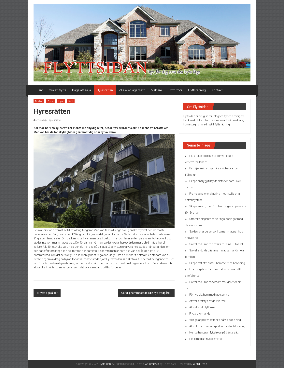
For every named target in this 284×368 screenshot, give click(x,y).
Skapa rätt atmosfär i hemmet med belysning (217, 263)
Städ (70, 101)
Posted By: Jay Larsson (48, 120)
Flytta (50, 101)
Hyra (60, 101)
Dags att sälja (81, 90)
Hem (39, 90)
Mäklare (156, 90)
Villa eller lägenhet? (132, 90)
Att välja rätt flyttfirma (202, 307)
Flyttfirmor (175, 90)
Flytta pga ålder (48, 292)
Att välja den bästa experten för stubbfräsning (217, 326)
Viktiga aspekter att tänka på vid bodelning (215, 319)
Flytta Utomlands (199, 313)
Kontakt (217, 90)
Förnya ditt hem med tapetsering (209, 294)
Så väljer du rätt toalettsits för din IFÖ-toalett (216, 244)
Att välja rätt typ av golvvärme (207, 301)
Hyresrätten (105, 90)
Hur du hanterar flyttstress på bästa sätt (213, 332)
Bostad (39, 101)
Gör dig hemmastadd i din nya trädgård (145, 292)
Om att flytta (57, 90)
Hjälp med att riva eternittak (205, 338)
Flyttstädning (197, 90)
